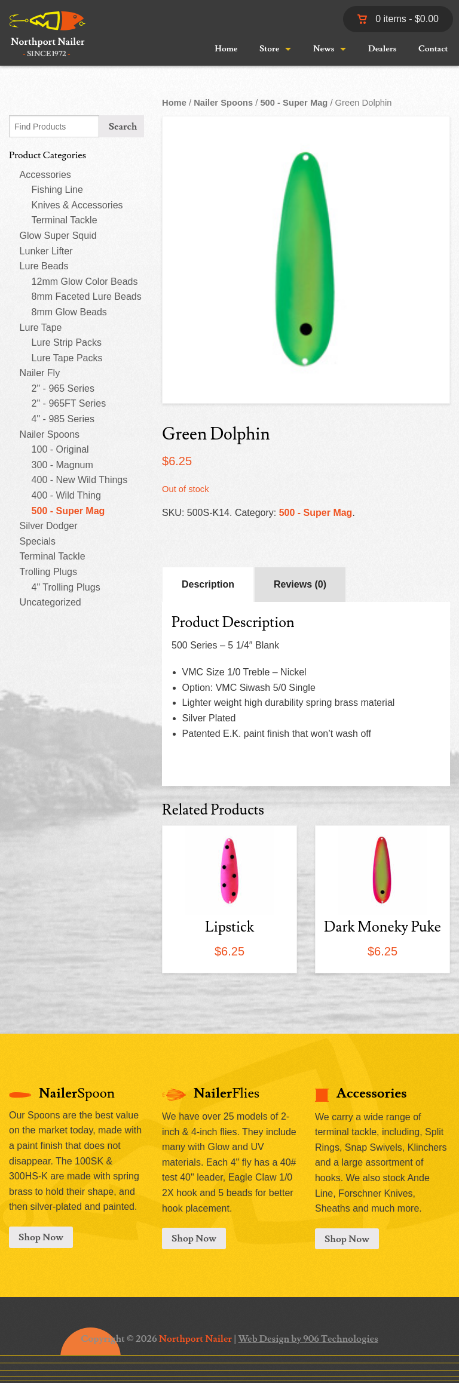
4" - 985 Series (63, 419)
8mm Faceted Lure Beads (87, 296)
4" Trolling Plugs (66, 587)
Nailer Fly (40, 373)
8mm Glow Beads (69, 312)
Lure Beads (44, 266)
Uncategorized (50, 602)
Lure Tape (41, 327)
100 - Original (60, 449)
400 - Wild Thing (66, 495)
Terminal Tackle (64, 220)
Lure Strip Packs (67, 342)
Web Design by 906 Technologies (308, 1339)
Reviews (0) (300, 584)
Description (208, 584)
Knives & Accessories (77, 205)
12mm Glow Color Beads (85, 281)
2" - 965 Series (63, 388)
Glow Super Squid (58, 235)
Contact (433, 49)
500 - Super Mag (68, 511)
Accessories (45, 175)
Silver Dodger (49, 526)
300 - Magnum (62, 465)
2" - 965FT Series (69, 403)
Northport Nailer (195, 1339)
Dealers (382, 49)
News (323, 49)
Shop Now (41, 1237)
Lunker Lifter (46, 251)
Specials (38, 541)
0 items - (398, 19)
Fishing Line (57, 190)
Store (269, 49)
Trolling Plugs (48, 572)
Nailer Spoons (50, 434)
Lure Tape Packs (67, 358)
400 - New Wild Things (80, 480)
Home (226, 49)
